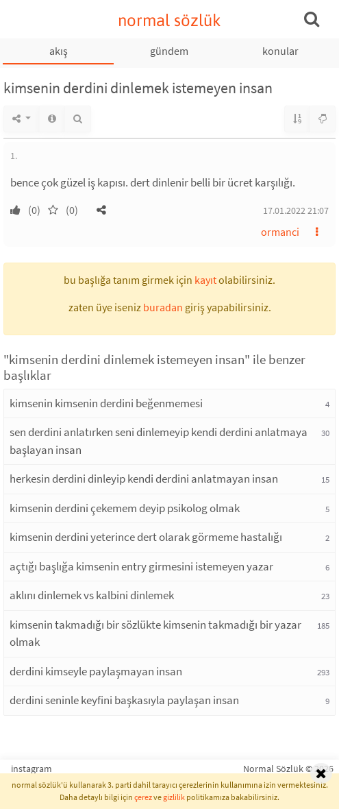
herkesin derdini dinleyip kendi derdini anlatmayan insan (144, 478)
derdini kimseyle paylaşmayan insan (96, 671)
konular (280, 51)
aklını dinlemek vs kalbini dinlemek (92, 595)
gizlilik (174, 797)
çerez (143, 797)
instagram (31, 768)
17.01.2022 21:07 (296, 210)
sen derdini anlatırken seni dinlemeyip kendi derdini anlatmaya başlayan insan (158, 440)
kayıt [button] (205, 280)
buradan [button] (163, 307)
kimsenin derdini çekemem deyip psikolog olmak (125, 508)
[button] (101, 210)
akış (58, 51)
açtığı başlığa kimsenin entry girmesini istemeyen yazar (141, 566)
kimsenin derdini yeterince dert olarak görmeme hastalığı (146, 536)
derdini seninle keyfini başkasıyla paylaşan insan (124, 700)
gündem (169, 51)
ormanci (280, 232)
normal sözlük (169, 20)
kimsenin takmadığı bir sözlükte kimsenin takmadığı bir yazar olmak (155, 633)
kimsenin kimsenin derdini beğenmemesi (106, 403)
